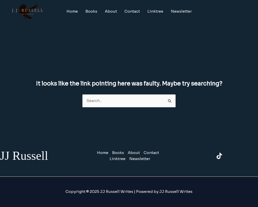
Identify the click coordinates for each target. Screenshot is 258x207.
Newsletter (181, 11)
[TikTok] (219, 156)
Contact (132, 11)
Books (91, 11)
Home (72, 11)
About (111, 11)
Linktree (155, 11)
